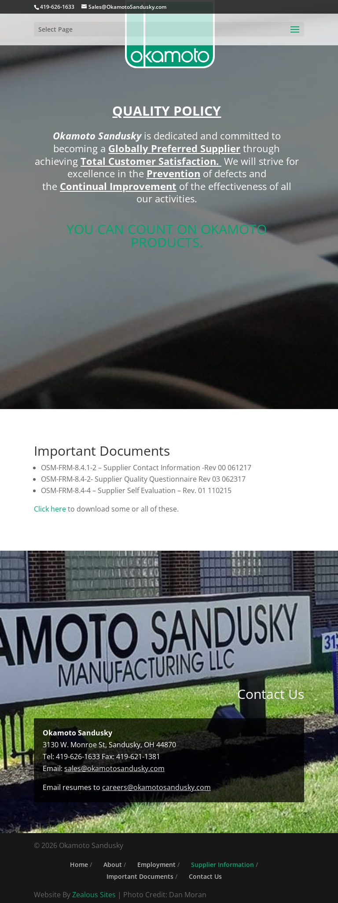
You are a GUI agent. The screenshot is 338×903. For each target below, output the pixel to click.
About (112, 864)
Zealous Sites (94, 894)
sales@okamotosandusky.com (114, 768)
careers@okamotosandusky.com (156, 787)
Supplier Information (222, 864)
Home (79, 864)
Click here (51, 509)
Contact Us (205, 876)
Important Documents (140, 876)
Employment (156, 864)
